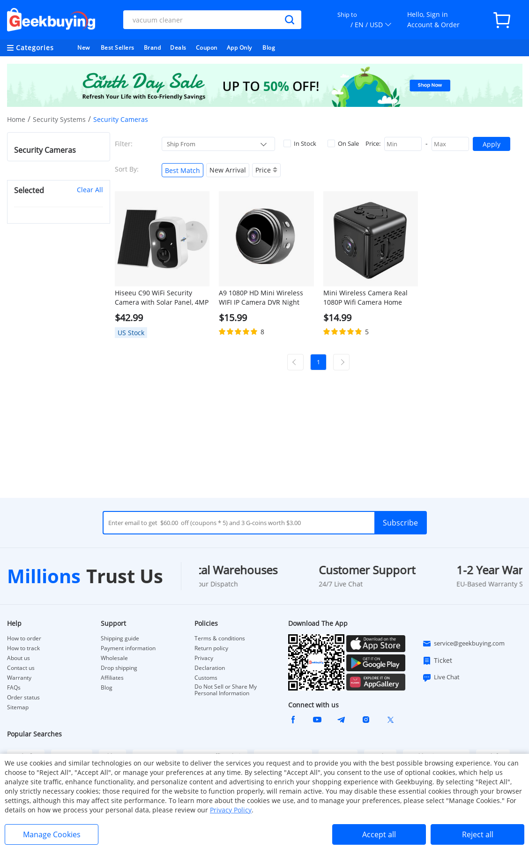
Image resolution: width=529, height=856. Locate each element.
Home (16, 119)
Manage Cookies (52, 834)
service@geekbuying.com (463, 643)
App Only (239, 48)
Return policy (211, 648)
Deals (178, 48)
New (83, 48)
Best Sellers (117, 48)
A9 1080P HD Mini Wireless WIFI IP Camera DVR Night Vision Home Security (261, 297)
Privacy (203, 658)
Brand (152, 48)
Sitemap (18, 707)
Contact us (21, 668)
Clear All (90, 189)
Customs (205, 678)
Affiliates (112, 678)
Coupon (206, 48)
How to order (24, 638)
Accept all (379, 834)
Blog (268, 48)
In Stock (299, 143)
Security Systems (59, 119)
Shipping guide (120, 638)
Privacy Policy (231, 809)
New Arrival (227, 169)
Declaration (209, 668)
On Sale (343, 143)
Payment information (128, 648)
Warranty (19, 678)
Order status (23, 697)
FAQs (14, 687)
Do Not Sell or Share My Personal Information (225, 690)
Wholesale (114, 658)
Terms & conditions (219, 638)
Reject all (477, 834)
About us (18, 658)
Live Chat (441, 677)
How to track (23, 648)
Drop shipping (119, 668)
